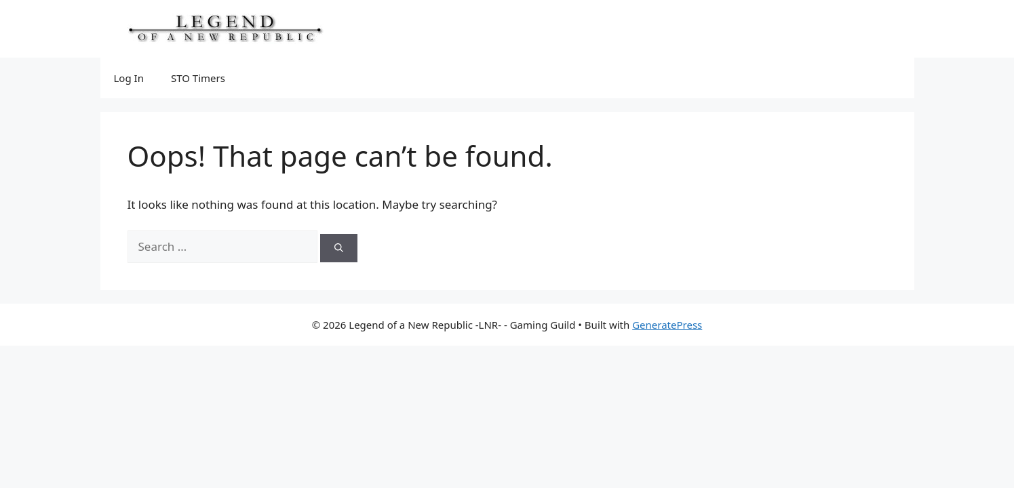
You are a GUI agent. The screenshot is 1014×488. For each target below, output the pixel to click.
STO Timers (198, 78)
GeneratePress (667, 324)
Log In (129, 78)
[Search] (338, 248)
